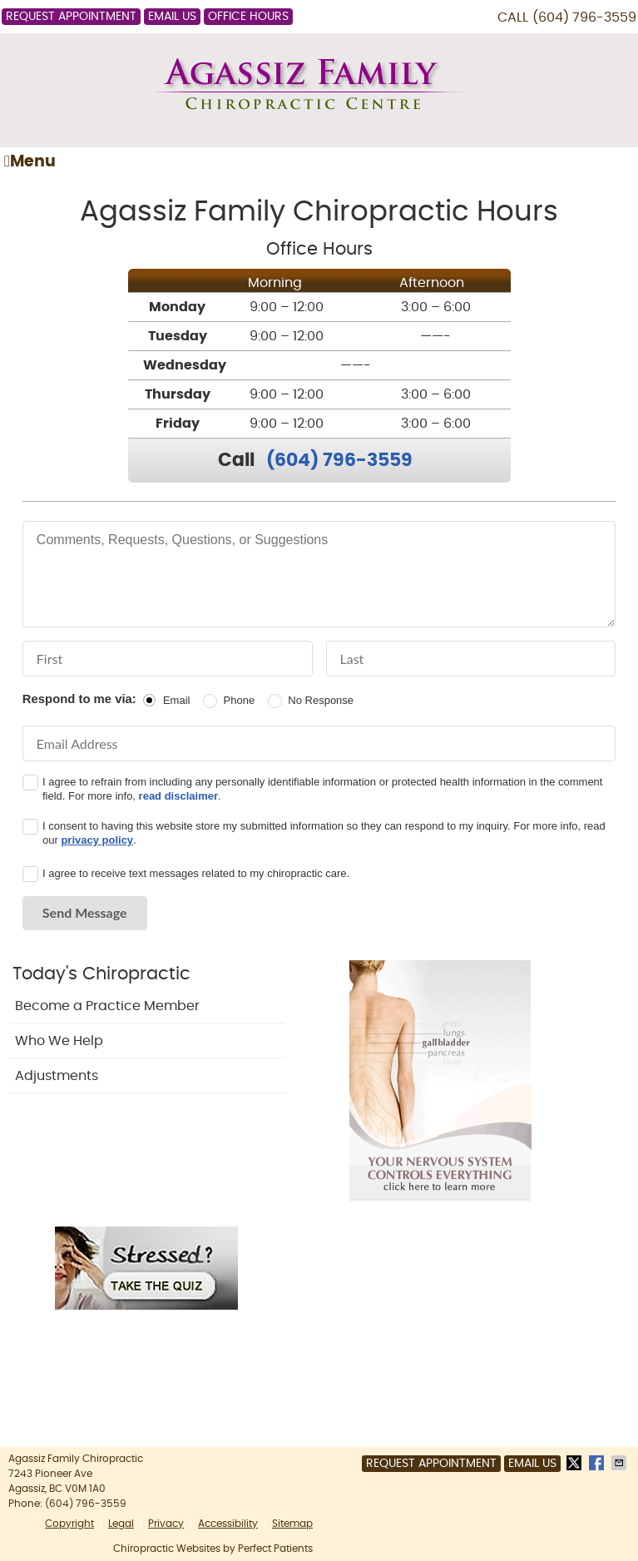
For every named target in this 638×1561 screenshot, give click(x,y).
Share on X (575, 1462)
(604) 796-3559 (584, 17)
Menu (30, 161)
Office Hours (248, 16)
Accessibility (228, 1524)
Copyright (69, 1524)
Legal (121, 1524)
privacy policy (97, 840)
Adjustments (56, 1076)
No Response (321, 700)
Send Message (84, 912)
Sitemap (292, 1524)
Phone (239, 700)
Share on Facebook (598, 1462)
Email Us (172, 16)
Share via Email (620, 1462)
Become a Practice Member (107, 1006)
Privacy (166, 1524)
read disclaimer (178, 796)
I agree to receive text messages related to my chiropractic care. (195, 873)
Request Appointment (71, 16)
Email (176, 700)
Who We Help (59, 1041)
